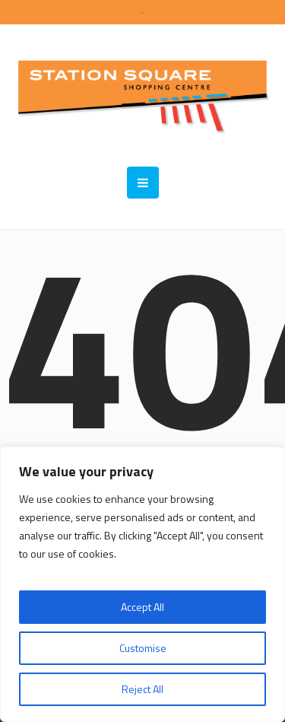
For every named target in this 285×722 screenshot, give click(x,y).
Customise (142, 648)
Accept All (142, 607)
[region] (142, 584)
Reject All (142, 689)
